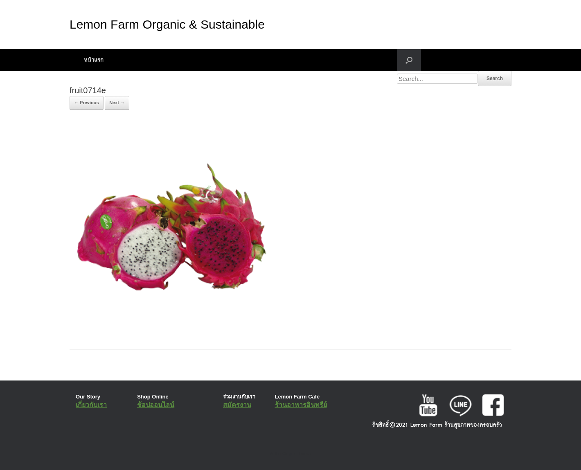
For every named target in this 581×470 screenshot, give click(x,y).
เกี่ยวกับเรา (91, 404)
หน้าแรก (94, 60)
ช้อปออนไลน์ (155, 404)
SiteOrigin (284, 453)
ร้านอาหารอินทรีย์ (301, 404)
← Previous (86, 102)
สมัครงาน (237, 404)
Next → (117, 102)
